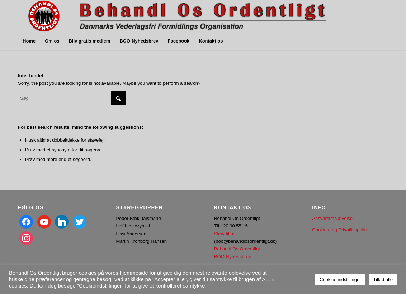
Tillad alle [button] (383, 279)
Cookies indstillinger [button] (340, 279)
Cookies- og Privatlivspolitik (340, 229)
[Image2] (174, 16)
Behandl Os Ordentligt (237, 248)
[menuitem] (29, 41)
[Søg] (72, 98)
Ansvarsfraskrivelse (332, 218)
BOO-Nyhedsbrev (232, 256)
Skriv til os (224, 233)
